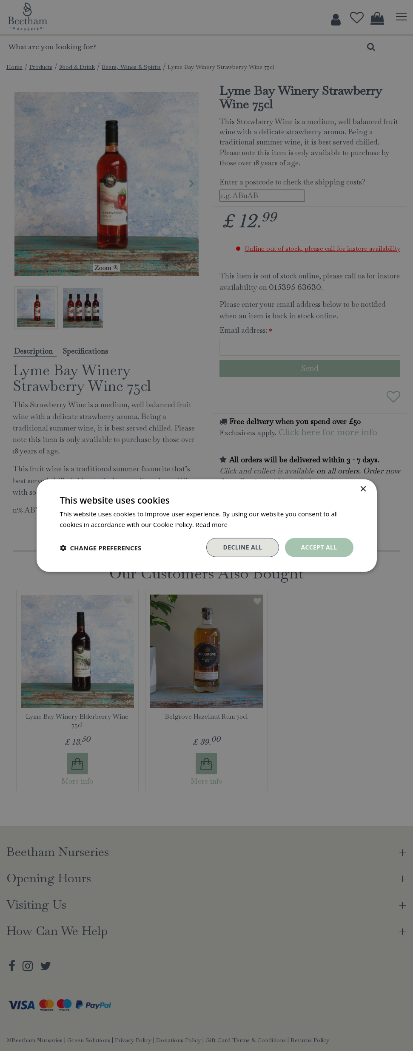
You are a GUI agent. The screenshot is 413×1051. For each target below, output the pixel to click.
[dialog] (206, 525)
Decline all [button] (242, 547)
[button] (101, 547)
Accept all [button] (319, 547)
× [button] (363, 489)
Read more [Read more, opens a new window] (212, 524)
